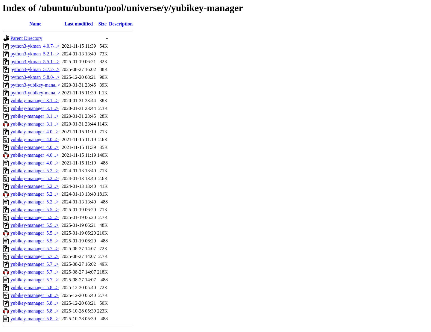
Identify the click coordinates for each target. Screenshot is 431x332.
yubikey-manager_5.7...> (34, 248)
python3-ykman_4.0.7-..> (35, 46)
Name (35, 23)
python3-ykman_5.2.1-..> (35, 53)
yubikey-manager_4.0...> (34, 131)
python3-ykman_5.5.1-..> (35, 61)
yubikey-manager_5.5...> (34, 209)
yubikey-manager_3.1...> (34, 100)
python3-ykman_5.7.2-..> (35, 69)
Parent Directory (26, 38)
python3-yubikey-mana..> (35, 84)
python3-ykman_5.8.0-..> (35, 77)
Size (102, 23)
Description (121, 23)
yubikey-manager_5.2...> (34, 170)
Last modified (79, 23)
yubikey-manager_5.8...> (34, 287)
